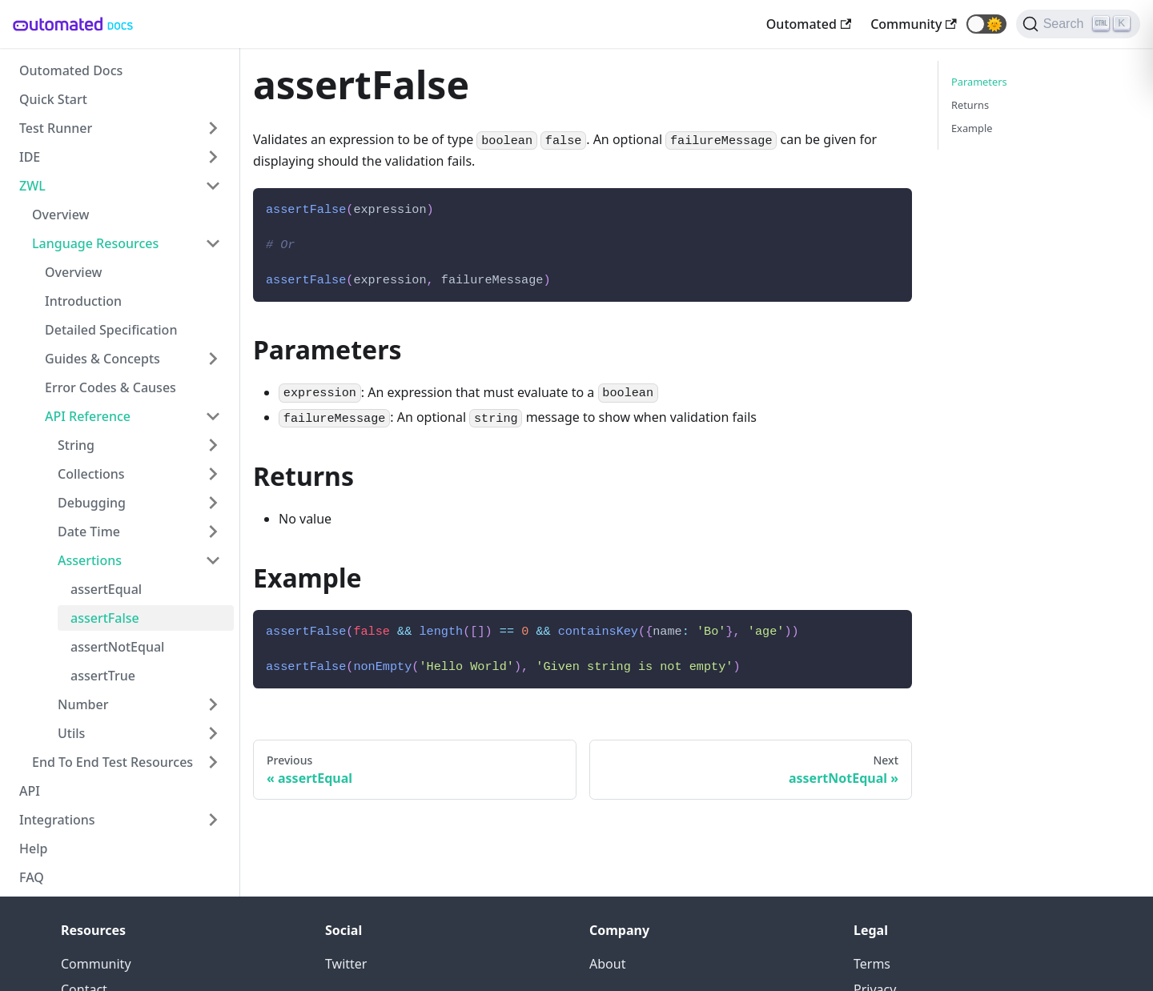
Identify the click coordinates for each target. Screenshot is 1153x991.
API (29, 791)
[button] (986, 24)
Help (33, 848)
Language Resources (95, 243)
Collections (91, 474)
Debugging (92, 503)
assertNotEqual (117, 647)
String (76, 445)
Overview (60, 214)
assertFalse (104, 618)
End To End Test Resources (112, 762)
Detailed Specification (111, 330)
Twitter (346, 964)
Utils (71, 733)
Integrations (57, 820)
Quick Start (53, 99)
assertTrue (102, 675)
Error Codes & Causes (110, 387)
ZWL (32, 186)
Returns (970, 105)
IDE (29, 157)
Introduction (83, 301)
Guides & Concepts (102, 358)
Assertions (90, 560)
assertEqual (106, 589)
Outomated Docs (71, 70)
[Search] (1078, 24)
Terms (872, 964)
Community (96, 964)
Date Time (89, 531)
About (607, 964)
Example (971, 128)
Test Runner (55, 128)
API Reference (88, 416)
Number (83, 704)
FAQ (31, 877)
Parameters (979, 81)
